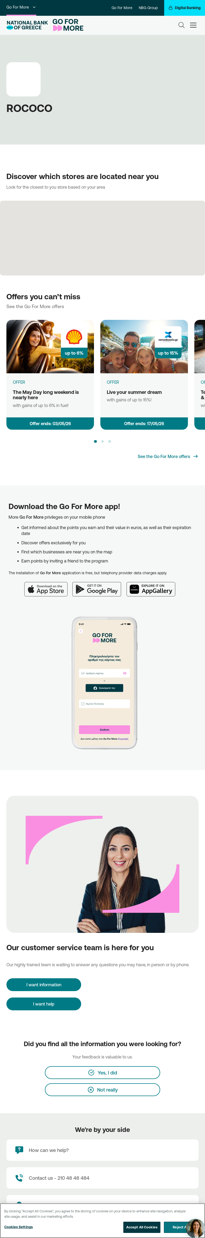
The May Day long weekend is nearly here (46, 394)
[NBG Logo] (27, 25)
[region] (102, 1220)
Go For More (21, 7)
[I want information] (43, 984)
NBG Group (148, 8)
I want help (43, 1004)
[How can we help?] (102, 1150)
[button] (95, 441)
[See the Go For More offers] (168, 456)
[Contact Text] (102, 1178)
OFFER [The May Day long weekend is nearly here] (19, 382)
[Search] (181, 25)
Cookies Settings (18, 1227)
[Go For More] (67, 25)
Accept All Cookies (141, 1227)
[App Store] (48, 586)
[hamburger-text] (193, 25)
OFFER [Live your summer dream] (113, 382)
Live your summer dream (134, 392)
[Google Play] (99, 586)
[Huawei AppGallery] (154, 586)
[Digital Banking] (184, 8)
